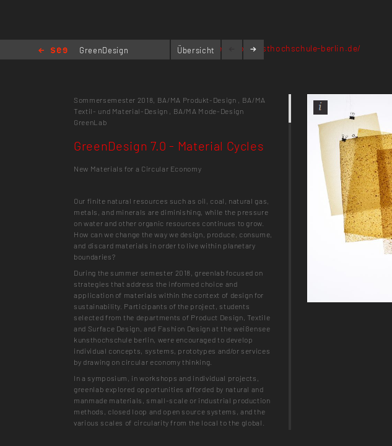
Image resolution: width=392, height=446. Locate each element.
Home (53, 51)
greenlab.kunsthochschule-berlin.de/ (285, 48)
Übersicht (196, 50)
